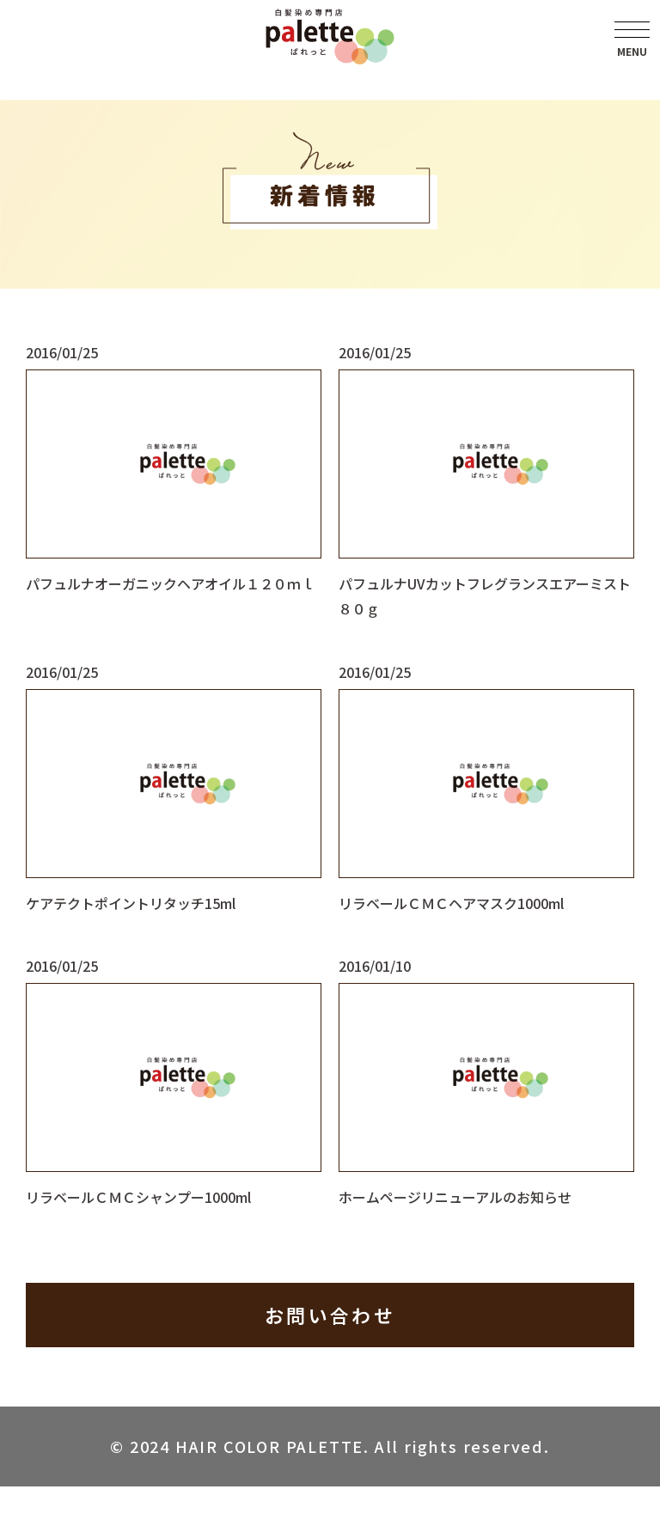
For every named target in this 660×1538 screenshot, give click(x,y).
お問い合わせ (330, 1314)
